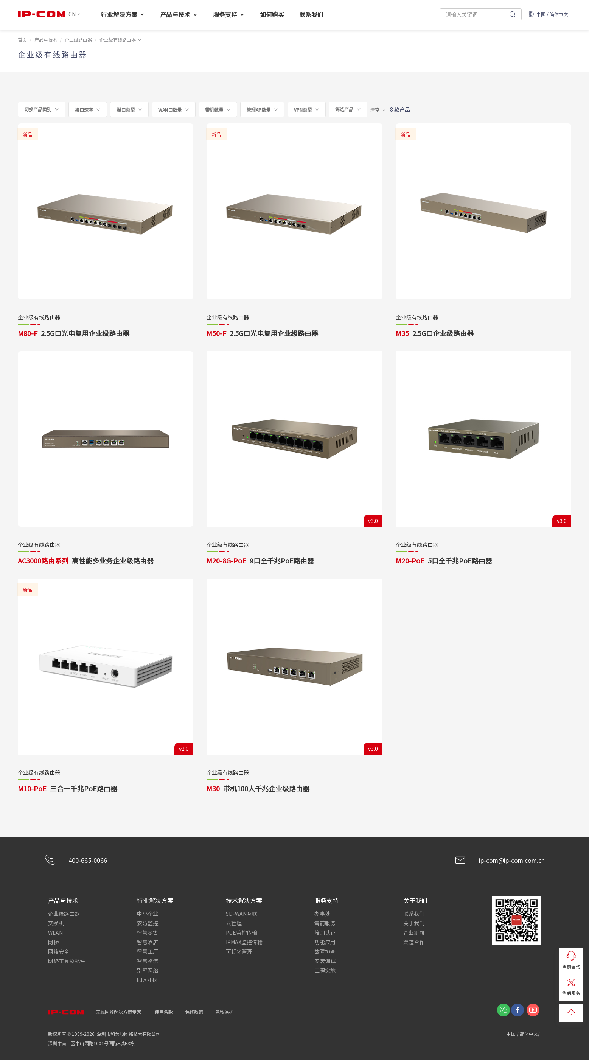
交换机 (56, 923)
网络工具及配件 (66, 961)
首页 (22, 39)
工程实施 (325, 970)
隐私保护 (224, 1012)
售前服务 (325, 923)
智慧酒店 (147, 942)
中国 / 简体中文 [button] (547, 14)
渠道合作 (413, 942)
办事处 (322, 913)
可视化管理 (239, 951)
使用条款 (164, 1012)
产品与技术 (45, 39)
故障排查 (325, 951)
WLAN (55, 932)
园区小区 (147, 980)
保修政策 (194, 1012)
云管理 (234, 923)
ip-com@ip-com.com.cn (500, 860)
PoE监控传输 (241, 932)
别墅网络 (147, 970)
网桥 (53, 942)
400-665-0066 (75, 860)
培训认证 (325, 932)
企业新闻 (413, 932)
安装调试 (325, 961)
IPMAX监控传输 (244, 942)
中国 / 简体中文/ (524, 1033)
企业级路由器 (78, 39)
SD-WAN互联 (241, 913)
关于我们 (413, 923)
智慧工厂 (147, 951)
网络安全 (58, 951)
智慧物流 (147, 961)
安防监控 (147, 923)
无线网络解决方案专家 (118, 1012)
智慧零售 (147, 932)
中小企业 (147, 913)
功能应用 (325, 942)
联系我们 (413, 913)
